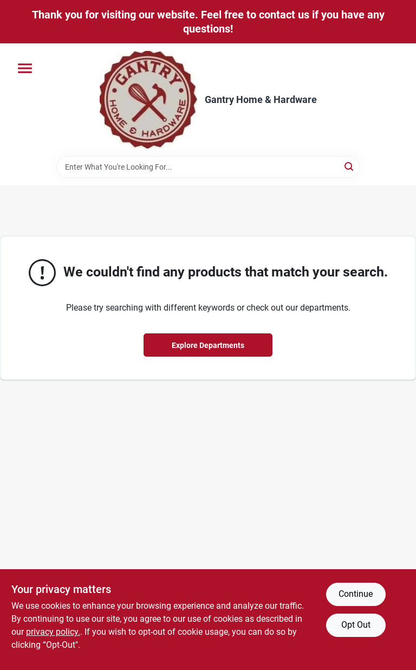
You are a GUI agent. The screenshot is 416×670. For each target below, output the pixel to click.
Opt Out (355, 625)
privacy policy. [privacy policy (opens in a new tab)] (53, 632)
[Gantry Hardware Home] (148, 100)
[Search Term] (208, 167)
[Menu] (25, 68)
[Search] (350, 166)
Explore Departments (208, 345)
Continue (356, 594)
